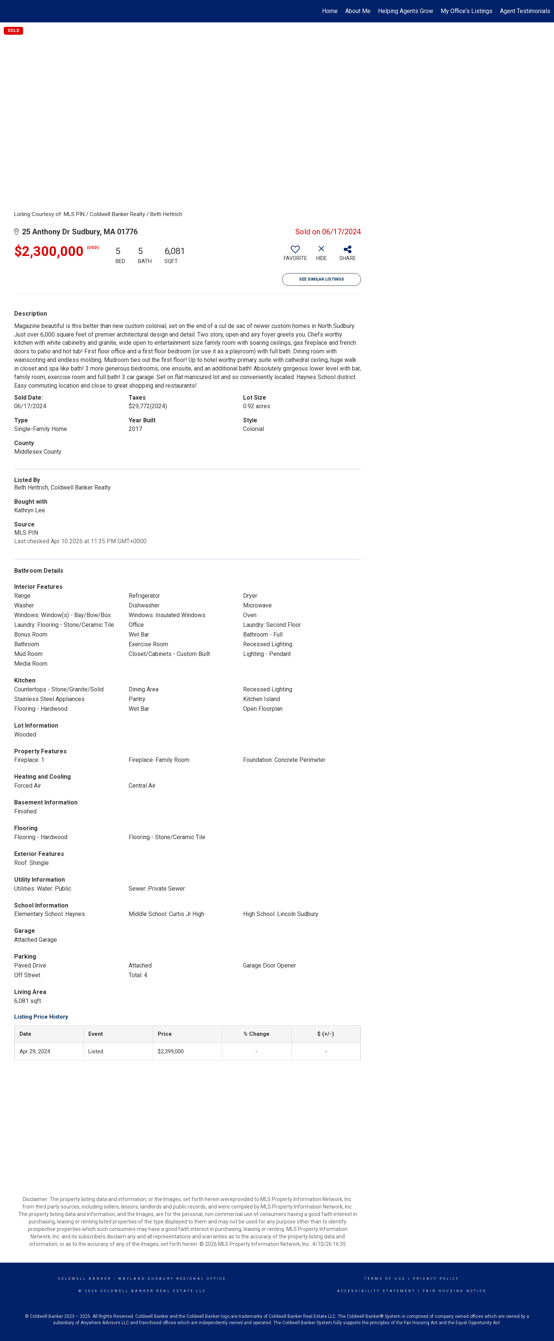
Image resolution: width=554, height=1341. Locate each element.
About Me (358, 11)
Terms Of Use (385, 1279)
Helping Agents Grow (405, 11)
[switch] (295, 256)
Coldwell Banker (84, 1279)
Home (330, 11)
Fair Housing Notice (455, 1291)
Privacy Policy (436, 1279)
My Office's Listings (466, 11)
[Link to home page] (9, 11)
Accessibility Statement (376, 1291)
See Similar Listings (321, 279)
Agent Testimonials (525, 11)
